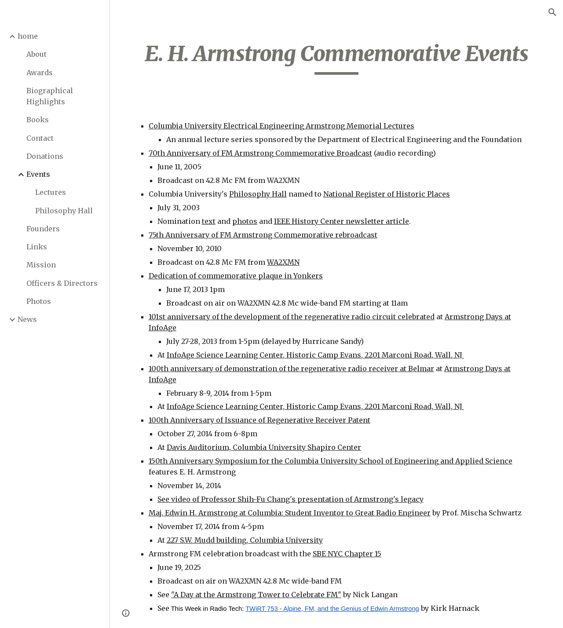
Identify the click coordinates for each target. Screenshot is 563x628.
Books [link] (37, 119)
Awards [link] (39, 72)
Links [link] (36, 246)
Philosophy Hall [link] (64, 210)
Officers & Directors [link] (62, 283)
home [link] (28, 36)
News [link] (27, 319)
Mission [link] (41, 264)
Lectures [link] (50, 192)
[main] (336, 57)
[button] (552, 12)
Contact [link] (40, 138)
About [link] (36, 54)
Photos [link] (38, 301)
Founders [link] (43, 228)
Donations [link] (44, 156)
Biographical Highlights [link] (49, 96)
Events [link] (38, 174)
